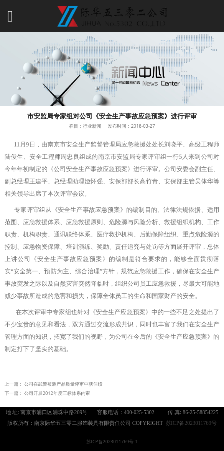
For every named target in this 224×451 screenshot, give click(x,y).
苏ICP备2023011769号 (191, 423)
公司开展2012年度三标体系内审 (57, 393)
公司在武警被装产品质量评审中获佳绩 (63, 384)
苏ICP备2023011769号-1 (112, 441)
